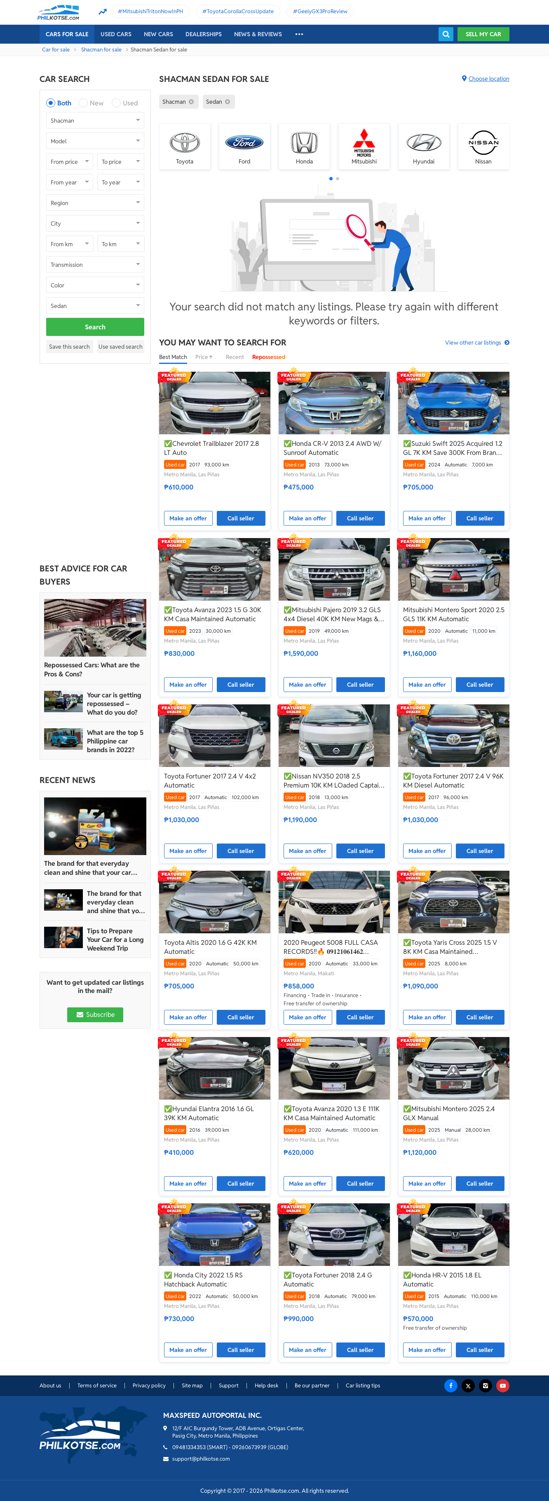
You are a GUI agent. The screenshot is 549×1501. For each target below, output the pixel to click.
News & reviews (258, 34)
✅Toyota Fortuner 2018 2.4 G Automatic (328, 1280)
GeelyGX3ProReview (322, 11)
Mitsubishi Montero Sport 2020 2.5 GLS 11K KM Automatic (453, 614)
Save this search (69, 346)
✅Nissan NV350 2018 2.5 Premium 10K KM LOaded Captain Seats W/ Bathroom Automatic (333, 781)
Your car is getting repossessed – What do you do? (114, 704)
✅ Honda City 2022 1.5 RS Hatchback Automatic (203, 1280)
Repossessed (269, 357)
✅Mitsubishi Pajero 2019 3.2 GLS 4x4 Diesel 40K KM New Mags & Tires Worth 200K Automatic (332, 615)
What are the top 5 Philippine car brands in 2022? (115, 741)
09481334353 (189, 1447)
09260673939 (249, 1447)
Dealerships (203, 34)
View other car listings (473, 342)
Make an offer (188, 518)
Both (64, 103)
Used (130, 103)
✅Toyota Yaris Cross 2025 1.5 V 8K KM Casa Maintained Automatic (450, 947)
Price (206, 357)
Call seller (241, 518)
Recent (235, 357)
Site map (192, 1385)
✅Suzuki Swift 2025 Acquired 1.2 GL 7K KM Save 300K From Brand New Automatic (452, 448)
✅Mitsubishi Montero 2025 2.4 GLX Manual (449, 1113)
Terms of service (97, 1385)
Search (95, 327)
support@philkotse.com (201, 1458)
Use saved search (121, 346)
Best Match (173, 357)
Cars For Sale (67, 34)
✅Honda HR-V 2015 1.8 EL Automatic (442, 1280)
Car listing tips (363, 1385)
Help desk (267, 1385)
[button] (331, 178)
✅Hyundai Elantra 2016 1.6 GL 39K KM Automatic (209, 1113)
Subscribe (95, 1014)
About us (50, 1385)
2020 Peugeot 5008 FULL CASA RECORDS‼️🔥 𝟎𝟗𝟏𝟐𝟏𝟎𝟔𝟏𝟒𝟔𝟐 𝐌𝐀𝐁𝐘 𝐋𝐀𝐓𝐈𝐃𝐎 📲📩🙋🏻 (331, 947)
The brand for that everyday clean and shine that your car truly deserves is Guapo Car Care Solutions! (93, 868)
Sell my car (483, 34)
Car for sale (56, 49)
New (96, 103)
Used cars (116, 34)
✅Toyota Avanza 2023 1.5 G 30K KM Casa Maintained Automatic (212, 614)
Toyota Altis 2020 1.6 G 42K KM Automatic (210, 947)
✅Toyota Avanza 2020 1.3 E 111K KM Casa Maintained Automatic (332, 1113)
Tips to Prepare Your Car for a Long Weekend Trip (115, 940)
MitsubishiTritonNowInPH (152, 11)
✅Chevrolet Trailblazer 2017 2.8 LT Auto (211, 448)
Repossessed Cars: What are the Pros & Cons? (92, 669)
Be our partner (312, 1385)
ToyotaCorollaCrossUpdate (240, 11)
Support (229, 1385)
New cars (158, 34)
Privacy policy (149, 1385)
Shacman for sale (101, 49)
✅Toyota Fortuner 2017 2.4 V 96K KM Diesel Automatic (453, 781)
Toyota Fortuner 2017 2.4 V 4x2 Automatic (210, 781)
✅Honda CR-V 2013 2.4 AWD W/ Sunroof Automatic (332, 448)
